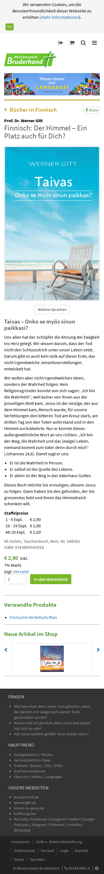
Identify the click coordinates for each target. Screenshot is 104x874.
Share (92, 110)
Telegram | (40, 824)
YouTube (21, 819)
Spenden (37, 859)
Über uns (21, 776)
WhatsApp (22, 830)
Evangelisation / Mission (33, 754)
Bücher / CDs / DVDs (46, 765)
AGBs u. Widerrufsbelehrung (59, 841)
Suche (19, 859)
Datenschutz (24, 850)
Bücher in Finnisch (30, 109)
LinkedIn (74, 824)
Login (64, 850)
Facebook (39, 819)
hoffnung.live (25, 813)
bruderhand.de (26, 797)
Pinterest (56, 824)
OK (9, 26)
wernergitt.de (25, 802)
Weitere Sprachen (52, 309)
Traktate (21, 765)
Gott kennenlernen (29, 771)
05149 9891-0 (79, 868)
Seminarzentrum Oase (32, 760)
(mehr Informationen (59, 17)
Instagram (57, 819)
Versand (21, 571)
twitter (74, 819)
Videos (37, 776)
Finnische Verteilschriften (33, 617)
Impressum (20, 841)
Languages (53, 776)
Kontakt (81, 850)
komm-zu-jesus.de (29, 808)
